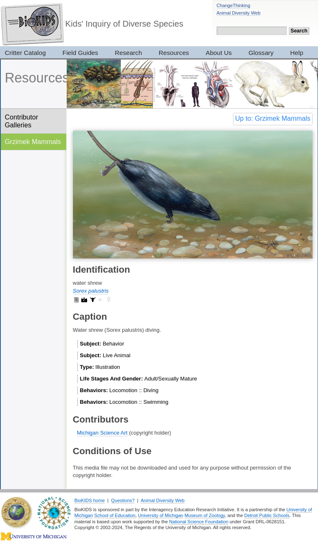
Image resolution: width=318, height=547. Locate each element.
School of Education (114, 515)
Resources (174, 52)
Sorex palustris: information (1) (76, 299)
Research (128, 52)
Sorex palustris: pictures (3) (84, 299)
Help (296, 52)
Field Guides (80, 52)
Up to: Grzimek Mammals (272, 118)
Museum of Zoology (205, 515)
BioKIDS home (90, 500)
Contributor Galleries (21, 121)
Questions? (123, 500)
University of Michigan (160, 515)
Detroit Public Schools (267, 515)
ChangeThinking (233, 5)
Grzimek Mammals (33, 141)
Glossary (260, 52)
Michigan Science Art (102, 433)
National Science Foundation (198, 521)
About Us (219, 52)
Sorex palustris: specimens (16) (92, 299)
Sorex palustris (91, 291)
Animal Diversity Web (238, 12)
